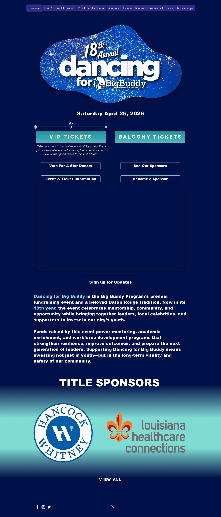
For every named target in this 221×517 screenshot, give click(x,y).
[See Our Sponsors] (150, 165)
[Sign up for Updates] (110, 282)
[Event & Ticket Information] (70, 178)
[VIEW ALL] (110, 479)
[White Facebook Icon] (37, 507)
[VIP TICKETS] (71, 137)
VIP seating (90, 146)
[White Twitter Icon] (49, 507)
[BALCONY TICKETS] (150, 137)
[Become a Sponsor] (150, 178)
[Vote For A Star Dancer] (70, 165)
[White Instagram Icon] (43, 507)
